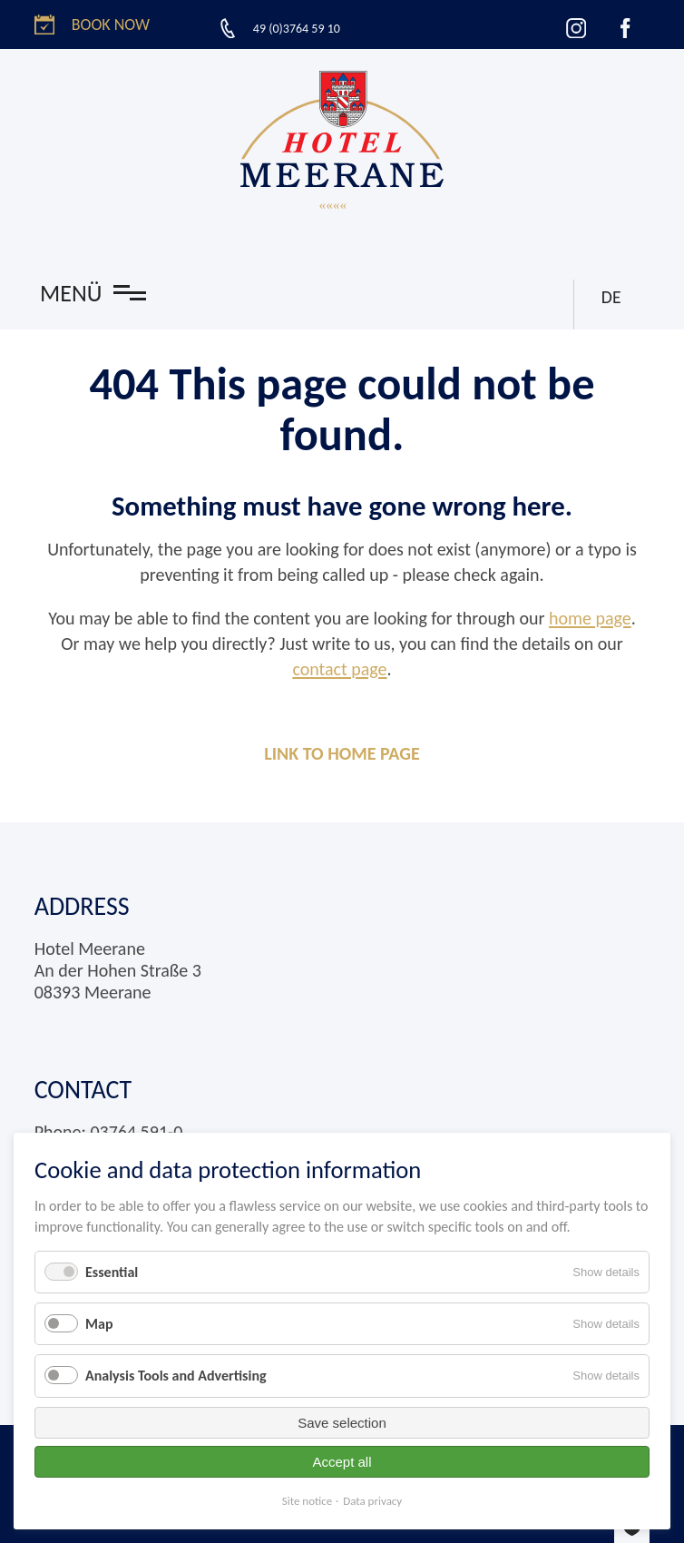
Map (98, 1323)
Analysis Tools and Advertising (176, 1375)
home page (590, 618)
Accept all (341, 1461)
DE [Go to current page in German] (610, 297)
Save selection (342, 1422)
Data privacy (372, 1501)
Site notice (307, 1501)
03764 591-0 (136, 1132)
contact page (339, 669)
